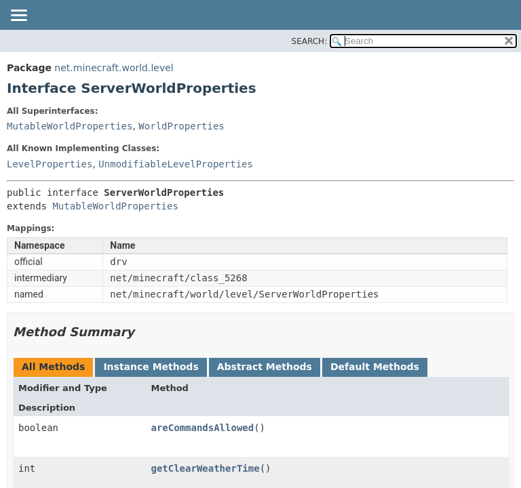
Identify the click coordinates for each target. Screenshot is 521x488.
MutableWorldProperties (69, 126)
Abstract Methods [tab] (264, 366)
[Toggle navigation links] (18, 16)
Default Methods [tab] (374, 366)
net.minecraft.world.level (113, 67)
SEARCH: (310, 41)
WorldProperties (181, 126)
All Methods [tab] (53, 366)
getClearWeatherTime (205, 468)
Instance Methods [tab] (150, 366)
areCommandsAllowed (202, 427)
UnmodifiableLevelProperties (175, 164)
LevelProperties (49, 164)
